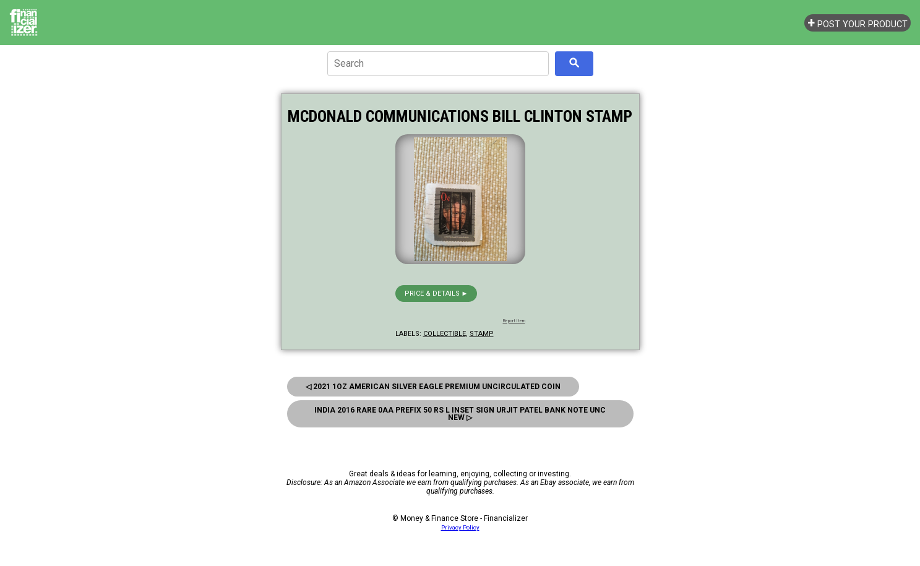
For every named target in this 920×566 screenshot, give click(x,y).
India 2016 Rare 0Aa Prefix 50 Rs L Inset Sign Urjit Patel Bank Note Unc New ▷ (460, 414)
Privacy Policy (460, 527)
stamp (482, 334)
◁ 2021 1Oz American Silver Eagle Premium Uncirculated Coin (433, 386)
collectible (444, 334)
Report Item (514, 321)
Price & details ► (436, 293)
